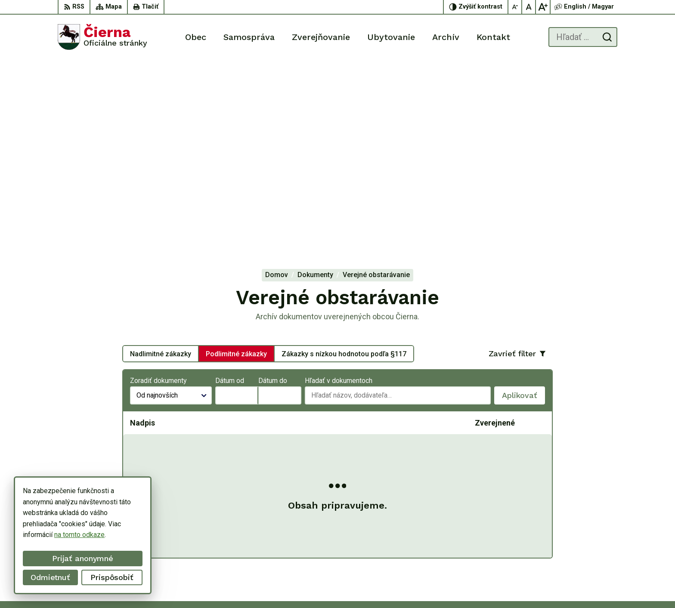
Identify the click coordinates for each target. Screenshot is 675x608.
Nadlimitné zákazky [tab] (160, 165)
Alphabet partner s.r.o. (381, 585)
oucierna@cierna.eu (588, 546)
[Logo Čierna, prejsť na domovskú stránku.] (102, 37)
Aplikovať (523, 209)
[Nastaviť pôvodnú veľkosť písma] (529, 7)
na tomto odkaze (79, 535)
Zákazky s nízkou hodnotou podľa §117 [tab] (344, 165)
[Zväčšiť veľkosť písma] (543, 7)
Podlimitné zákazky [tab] (236, 165)
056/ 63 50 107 (582, 536)
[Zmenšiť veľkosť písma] (515, 7)
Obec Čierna (489, 585)
